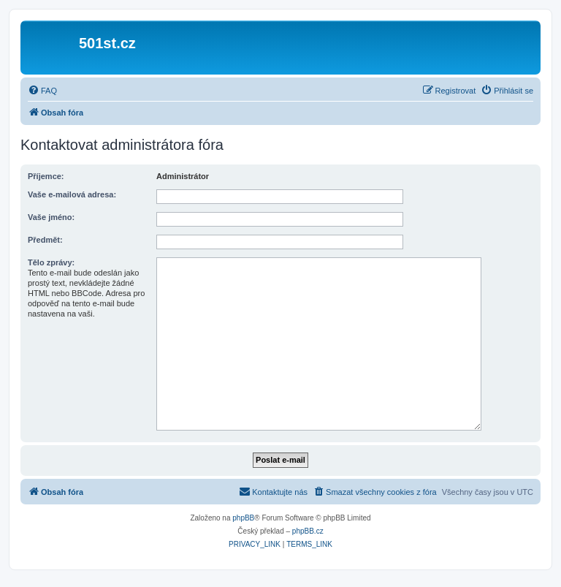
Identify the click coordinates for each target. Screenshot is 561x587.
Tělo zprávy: (51, 262)
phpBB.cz (308, 531)
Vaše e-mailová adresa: (72, 194)
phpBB (243, 518)
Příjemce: (46, 176)
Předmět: (45, 239)
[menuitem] (42, 90)
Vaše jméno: (51, 217)
